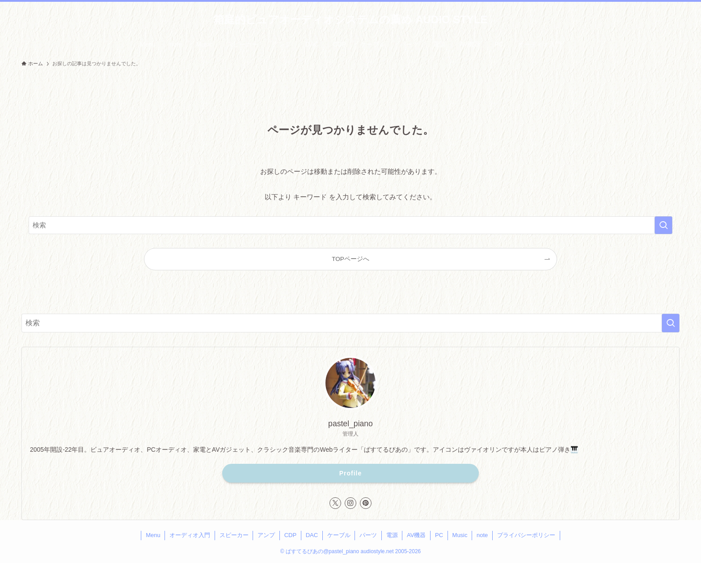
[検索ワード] (350, 225)
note (482, 535)
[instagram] (350, 503)
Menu (153, 535)
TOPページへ (350, 259)
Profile (350, 473)
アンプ (266, 535)
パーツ (368, 535)
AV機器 (416, 535)
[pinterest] (366, 503)
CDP (290, 535)
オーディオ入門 (189, 535)
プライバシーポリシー (526, 535)
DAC (312, 535)
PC (439, 535)
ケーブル (338, 535)
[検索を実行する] (663, 225)
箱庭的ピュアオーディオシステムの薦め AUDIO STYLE (350, 19)
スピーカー (234, 535)
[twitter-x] (335, 503)
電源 (392, 535)
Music (460, 535)
